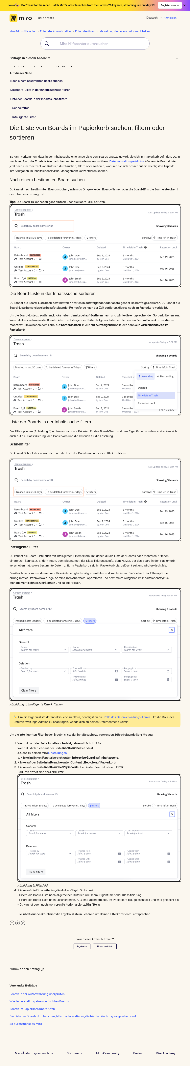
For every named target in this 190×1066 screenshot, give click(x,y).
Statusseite (74, 1053)
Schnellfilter (20, 108)
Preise (137, 1053)
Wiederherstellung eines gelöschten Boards (39, 1001)
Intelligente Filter (24, 117)
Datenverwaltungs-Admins (126, 161)
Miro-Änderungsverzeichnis (34, 1053)
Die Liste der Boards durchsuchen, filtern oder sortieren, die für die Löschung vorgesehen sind (73, 1016)
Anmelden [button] (170, 17)
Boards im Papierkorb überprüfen (32, 1009)
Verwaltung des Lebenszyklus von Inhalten (125, 31)
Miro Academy (165, 1053)
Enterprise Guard (85, 31)
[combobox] (95, 43)
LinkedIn (23, 923)
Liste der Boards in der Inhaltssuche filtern (38, 99)
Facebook (12, 923)
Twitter (17, 923)
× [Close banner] (184, 5)
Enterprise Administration (55, 31)
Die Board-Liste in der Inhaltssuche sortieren (40, 90)
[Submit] (45, 43)
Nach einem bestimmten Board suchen (36, 81)
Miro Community (107, 1053)
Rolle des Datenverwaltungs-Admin (127, 717)
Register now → (170, 5)
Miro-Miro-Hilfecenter (23, 31)
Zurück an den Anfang (27, 969)
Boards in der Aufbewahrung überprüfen (37, 994)
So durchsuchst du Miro (26, 1024)
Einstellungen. (57, 753)
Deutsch (152, 17)
